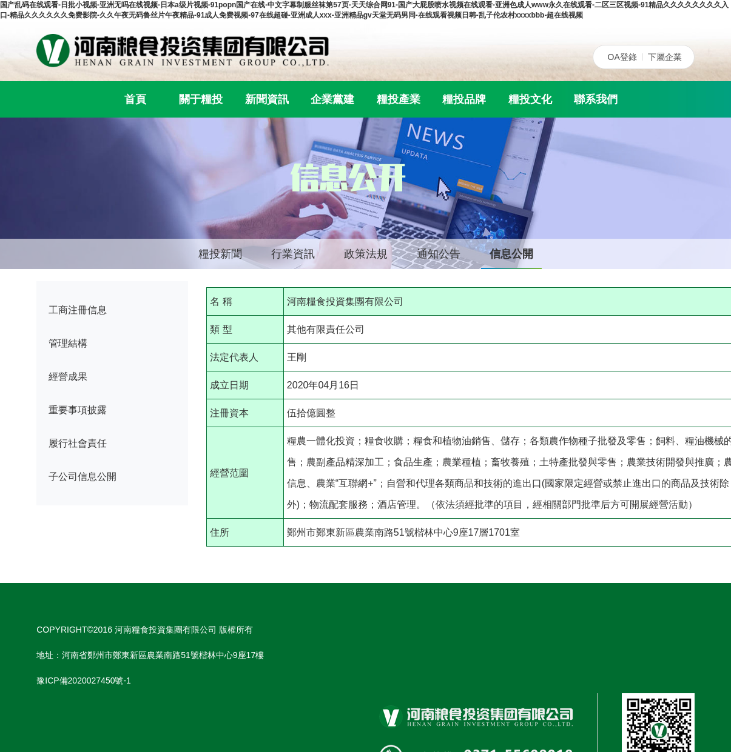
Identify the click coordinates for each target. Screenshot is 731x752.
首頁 (135, 99)
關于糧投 (201, 99)
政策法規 (366, 254)
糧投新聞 (220, 254)
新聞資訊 (267, 99)
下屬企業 (665, 57)
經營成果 (68, 376)
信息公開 (511, 254)
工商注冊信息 (78, 310)
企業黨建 (332, 99)
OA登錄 (622, 57)
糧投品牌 (464, 99)
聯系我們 (596, 99)
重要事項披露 (78, 410)
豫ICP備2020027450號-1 (83, 680)
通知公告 (438, 254)
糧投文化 (530, 99)
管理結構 (68, 343)
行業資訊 (293, 254)
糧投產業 (398, 99)
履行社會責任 (78, 443)
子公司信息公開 (82, 476)
